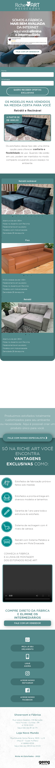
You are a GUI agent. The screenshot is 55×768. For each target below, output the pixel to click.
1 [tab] (12, 216)
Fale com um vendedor (27, 52)
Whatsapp (5, 79)
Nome (3, 71)
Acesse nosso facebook (27, 698)
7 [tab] (35, 216)
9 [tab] (42, 216)
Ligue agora (27, 665)
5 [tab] (27, 216)
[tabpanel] (27, 199)
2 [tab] (16, 216)
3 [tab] (20, 216)
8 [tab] (38, 216)
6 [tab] (31, 216)
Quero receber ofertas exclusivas (27, 91)
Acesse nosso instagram (27, 682)
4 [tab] (24, 216)
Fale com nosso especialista (27, 438)
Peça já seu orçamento (27, 648)
